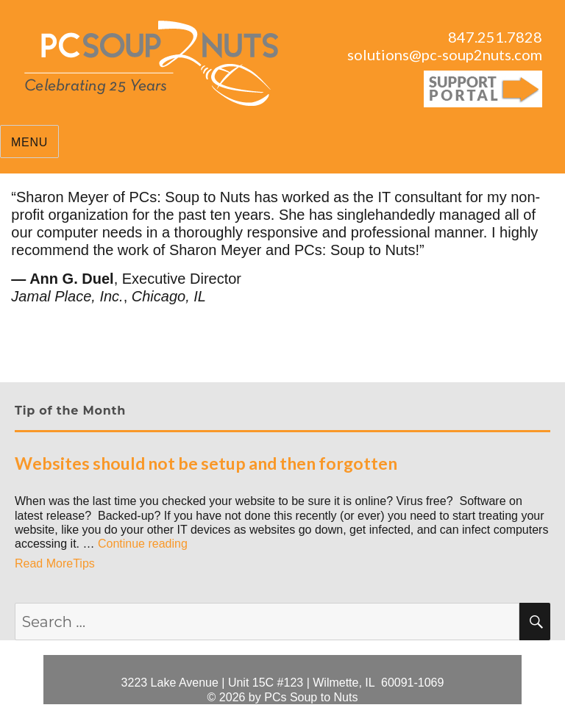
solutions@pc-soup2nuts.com (444, 54)
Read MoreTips (55, 563)
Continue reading (143, 543)
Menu (29, 142)
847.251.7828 (495, 37)
